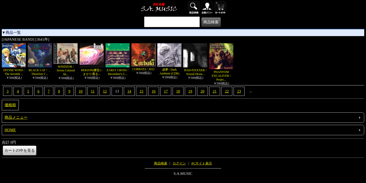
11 (93, 91)
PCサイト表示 (201, 163)
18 (178, 91)
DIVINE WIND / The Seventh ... (14, 70)
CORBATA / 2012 (143, 67)
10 (81, 91)
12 (105, 91)
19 (190, 91)
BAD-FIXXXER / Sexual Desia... (195, 70)
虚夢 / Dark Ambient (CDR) (169, 69)
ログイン (179, 163)
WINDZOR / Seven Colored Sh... (66, 68)
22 (227, 91)
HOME (10, 130)
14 (129, 91)
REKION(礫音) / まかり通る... (92, 70)
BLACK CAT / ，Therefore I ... (40, 70)
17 (166, 91)
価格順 (10, 105)
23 (239, 91)
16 (154, 91)
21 (215, 91)
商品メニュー (16, 117)
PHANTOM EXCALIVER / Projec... (221, 73)
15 (141, 91)
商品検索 (160, 163)
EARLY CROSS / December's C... (117, 70)
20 (202, 91)
